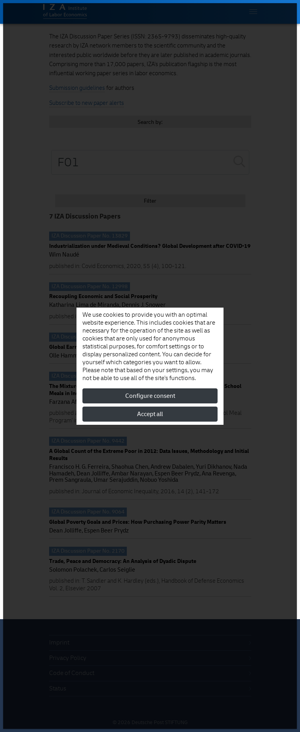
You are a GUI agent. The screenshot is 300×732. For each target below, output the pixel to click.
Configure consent (150, 396)
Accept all (150, 414)
